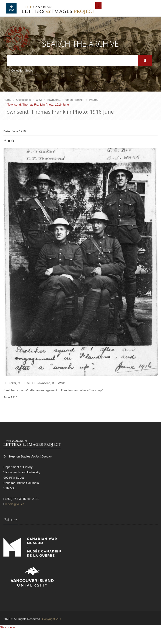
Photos (93, 99)
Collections (23, 99)
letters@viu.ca (14, 504)
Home (7, 99)
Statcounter (7, 627)
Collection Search (21, 70)
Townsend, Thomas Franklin (65, 99)
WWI (39, 99)
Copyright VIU (51, 619)
